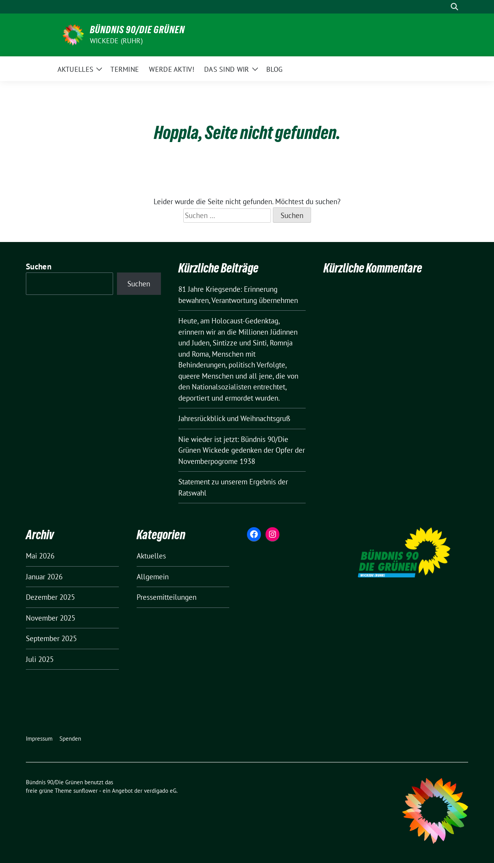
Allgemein (153, 576)
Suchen (38, 266)
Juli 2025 (40, 659)
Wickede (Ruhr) (116, 40)
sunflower (85, 790)
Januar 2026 (44, 576)
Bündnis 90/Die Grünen (137, 30)
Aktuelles (151, 555)
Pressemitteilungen (166, 597)
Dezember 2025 (50, 597)
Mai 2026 (40, 555)
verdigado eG (160, 790)
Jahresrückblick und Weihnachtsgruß (234, 418)
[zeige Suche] (454, 7)
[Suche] (443, 7)
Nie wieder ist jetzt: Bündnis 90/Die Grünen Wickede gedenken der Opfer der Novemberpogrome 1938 (241, 450)
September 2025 (51, 638)
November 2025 (50, 618)
